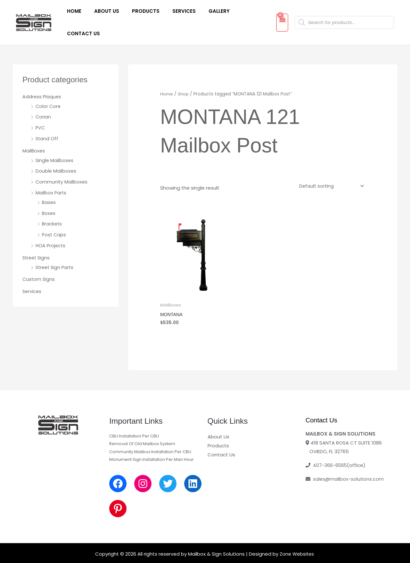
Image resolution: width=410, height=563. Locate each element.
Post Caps (54, 216)
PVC (40, 109)
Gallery (205, 13)
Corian (43, 98)
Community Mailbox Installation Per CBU (150, 433)
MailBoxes (33, 132)
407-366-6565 (330, 446)
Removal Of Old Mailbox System (142, 425)
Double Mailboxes (56, 152)
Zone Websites (297, 535)
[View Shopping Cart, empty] (276, 13)
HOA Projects (51, 227)
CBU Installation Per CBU (134, 418)
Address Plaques (42, 78)
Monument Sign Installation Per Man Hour (151, 441)
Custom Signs (39, 260)
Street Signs (37, 239)
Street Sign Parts (56, 249)
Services (173, 13)
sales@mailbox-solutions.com (349, 460)
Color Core (49, 88)
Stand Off (47, 120)
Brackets (52, 205)
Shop (183, 76)
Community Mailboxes (62, 163)
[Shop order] (329, 167)
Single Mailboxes (55, 142)
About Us (102, 13)
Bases (49, 184)
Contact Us (242, 13)
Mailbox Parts (51, 174)
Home (73, 13)
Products (138, 13)
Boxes (49, 195)
